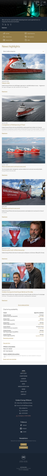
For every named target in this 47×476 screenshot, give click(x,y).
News (23, 389)
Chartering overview (8, 338)
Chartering (23, 376)
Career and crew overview (9, 359)
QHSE (23, 384)
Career (23, 378)
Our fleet (23, 373)
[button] (41, 29)
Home (23, 370)
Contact (23, 394)
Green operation (23, 386)
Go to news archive (23, 305)
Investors (23, 381)
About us (23, 391)
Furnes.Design (25, 469)
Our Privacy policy (23, 467)
